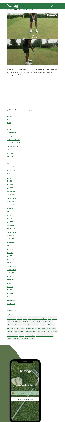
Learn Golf (10, 156)
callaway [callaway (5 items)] (19, 318)
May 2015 (10, 290)
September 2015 (11, 276)
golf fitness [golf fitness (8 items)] (43, 324)
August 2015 (10, 280)
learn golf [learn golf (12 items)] (21, 335)
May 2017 (10, 218)
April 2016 (10, 256)
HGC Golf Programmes (13, 146)
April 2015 (10, 293)
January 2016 (11, 263)
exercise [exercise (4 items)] (54, 318)
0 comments (34, 9)
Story (8, 163)
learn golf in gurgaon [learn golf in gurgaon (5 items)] (30, 335)
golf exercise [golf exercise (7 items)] (36, 324)
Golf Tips (25, 9)
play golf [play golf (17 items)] (9, 338)
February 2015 (11, 300)
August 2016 (10, 242)
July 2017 (9, 211)
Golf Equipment (11, 133)
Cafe (8, 119)
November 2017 (11, 198)
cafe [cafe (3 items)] (15, 318)
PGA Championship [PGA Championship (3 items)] (48, 335)
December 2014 (11, 307)
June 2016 (10, 249)
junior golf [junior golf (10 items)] (43, 331)
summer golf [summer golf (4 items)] (25, 338)
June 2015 (10, 286)
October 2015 (11, 273)
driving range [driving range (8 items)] (44, 318)
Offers (8, 160)
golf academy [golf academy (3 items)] (18, 321)
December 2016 (11, 232)
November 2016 (11, 235)
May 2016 (10, 252)
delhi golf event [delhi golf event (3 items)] (35, 318)
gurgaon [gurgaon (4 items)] (43, 328)
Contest (9, 122)
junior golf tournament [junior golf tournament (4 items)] (12, 335)
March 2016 (10, 259)
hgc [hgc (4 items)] (39, 331)
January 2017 (11, 229)
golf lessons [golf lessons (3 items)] (10, 328)
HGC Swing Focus (12, 150)
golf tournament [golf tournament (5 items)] (30, 328)
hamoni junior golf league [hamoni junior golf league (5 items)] (30, 331)
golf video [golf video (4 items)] (37, 328)
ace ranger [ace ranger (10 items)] (9, 318)
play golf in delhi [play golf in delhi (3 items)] (16, 338)
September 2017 (11, 205)
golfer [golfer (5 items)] (24, 324)
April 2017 (10, 222)
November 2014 (11, 310)
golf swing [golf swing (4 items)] (16, 328)
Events (8, 126)
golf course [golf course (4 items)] (9, 324)
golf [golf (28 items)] (13, 321)
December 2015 (11, 266)
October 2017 (11, 201)
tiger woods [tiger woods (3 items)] (32, 338)
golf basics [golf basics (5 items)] (25, 321)
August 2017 (10, 208)
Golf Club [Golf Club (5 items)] (32, 321)
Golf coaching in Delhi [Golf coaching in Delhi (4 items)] (47, 321)
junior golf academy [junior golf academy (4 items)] (52, 331)
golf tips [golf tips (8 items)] (23, 328)
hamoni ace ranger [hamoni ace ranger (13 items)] (51, 328)
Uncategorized (11, 170)
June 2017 (10, 215)
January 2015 (11, 303)
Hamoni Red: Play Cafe (13, 139)
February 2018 (11, 191)
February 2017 (11, 225)
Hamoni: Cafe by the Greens (15, 143)
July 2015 (9, 283)
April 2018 (10, 188)
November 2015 (11, 269)
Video (29, 9)
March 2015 (10, 297)
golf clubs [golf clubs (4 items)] (38, 321)
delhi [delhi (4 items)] (29, 318)
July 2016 (9, 246)
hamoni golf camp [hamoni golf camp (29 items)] (18, 331)
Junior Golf (10, 153)
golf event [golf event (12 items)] (29, 324)
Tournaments (10, 167)
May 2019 (10, 181)
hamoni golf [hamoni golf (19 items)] (10, 331)
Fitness (9, 129)
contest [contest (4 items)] (24, 318)
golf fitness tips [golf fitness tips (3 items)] (50, 324)
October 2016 (11, 239)
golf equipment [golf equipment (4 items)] (17, 324)
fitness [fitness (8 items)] (8, 321)
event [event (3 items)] (49, 318)
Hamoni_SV (11, 9)
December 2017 (11, 194)
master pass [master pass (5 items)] (39, 335)
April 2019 (10, 184)
